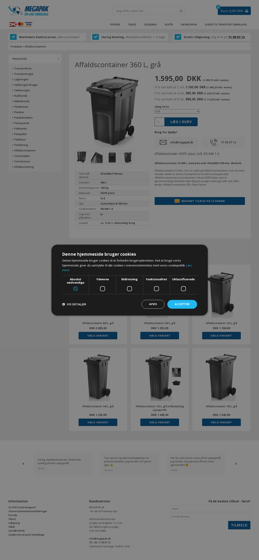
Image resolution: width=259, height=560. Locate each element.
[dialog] (129, 280)
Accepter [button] (182, 304)
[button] (74, 304)
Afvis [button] (153, 304)
